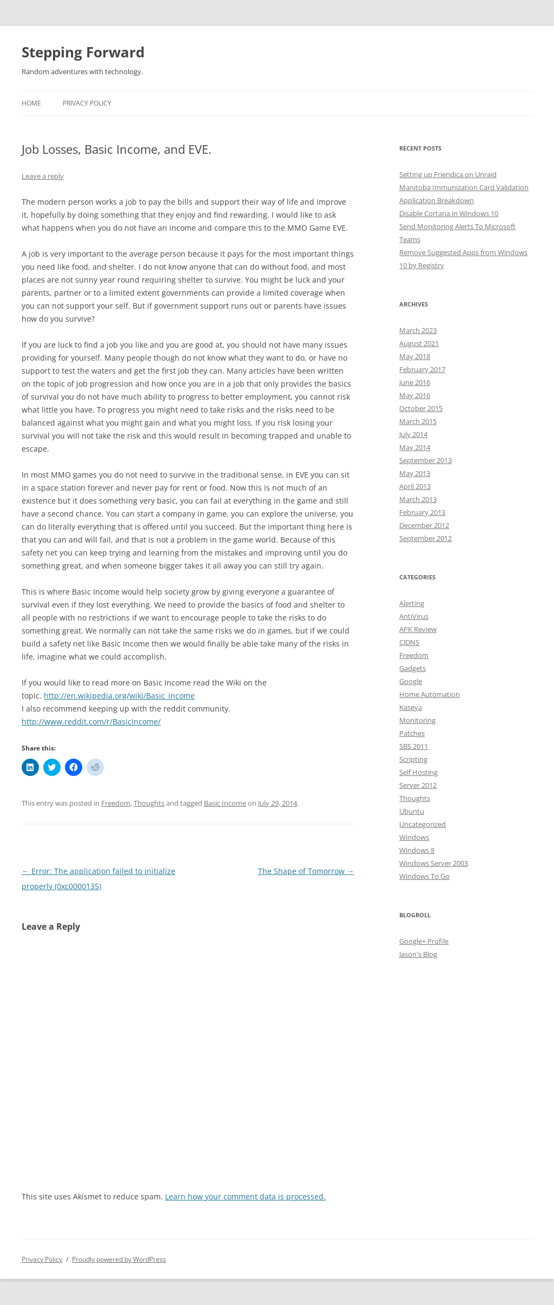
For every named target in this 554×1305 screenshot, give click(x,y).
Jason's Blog (418, 954)
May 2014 (414, 447)
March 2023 (418, 330)
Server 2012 (418, 785)
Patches (412, 733)
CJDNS (409, 642)
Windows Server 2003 (433, 863)
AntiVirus (413, 616)
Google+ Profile (424, 941)
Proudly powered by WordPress (119, 1259)
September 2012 (425, 538)
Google (410, 681)
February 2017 (422, 369)
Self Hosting (418, 772)
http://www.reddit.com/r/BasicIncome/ (91, 721)
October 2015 (421, 408)
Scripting (413, 759)
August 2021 (419, 343)
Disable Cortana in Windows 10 (448, 213)
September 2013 (425, 460)
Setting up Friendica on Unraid (448, 174)
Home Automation (429, 694)
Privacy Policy (87, 103)
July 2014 (413, 434)
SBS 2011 (413, 746)
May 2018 (414, 356)
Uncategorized (422, 824)
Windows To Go (424, 876)
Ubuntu (411, 811)
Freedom (115, 803)
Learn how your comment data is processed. (245, 1196)
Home (31, 103)
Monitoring (417, 720)
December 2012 (424, 525)
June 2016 (414, 382)
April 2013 (415, 486)
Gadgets (412, 668)
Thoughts (149, 803)
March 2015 (418, 421)
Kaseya (410, 707)
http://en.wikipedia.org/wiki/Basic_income (119, 695)
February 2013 (422, 512)
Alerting (411, 603)
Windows (414, 837)
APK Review (418, 629)
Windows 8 (416, 850)
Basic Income (225, 803)
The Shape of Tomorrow (306, 871)
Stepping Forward (83, 52)
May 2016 (414, 395)
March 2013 (418, 499)
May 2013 (414, 473)
